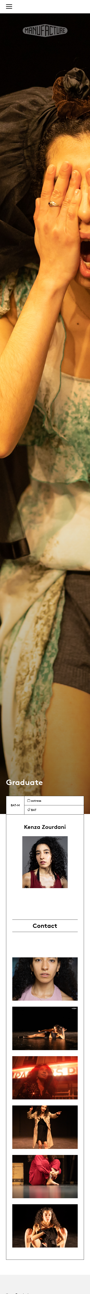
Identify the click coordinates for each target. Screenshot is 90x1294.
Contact (45, 925)
